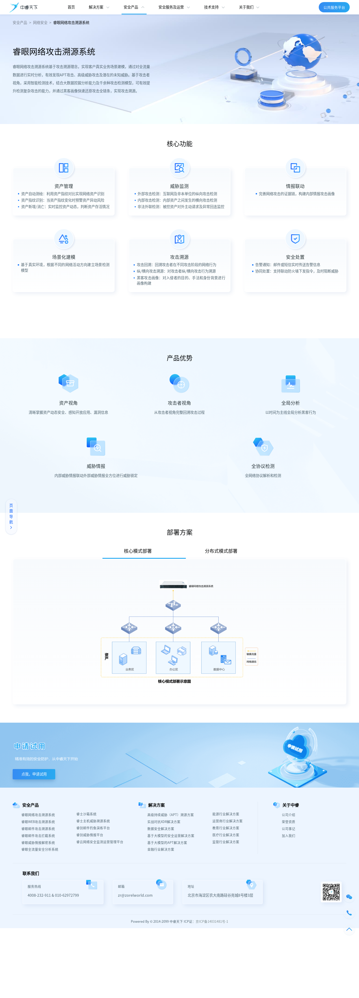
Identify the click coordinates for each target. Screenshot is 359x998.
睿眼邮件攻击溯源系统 (38, 828)
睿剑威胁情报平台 (89, 834)
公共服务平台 (334, 7)
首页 (71, 7)
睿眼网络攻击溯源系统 (71, 22)
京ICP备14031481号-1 (212, 921)
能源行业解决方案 (225, 814)
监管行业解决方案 (225, 841)
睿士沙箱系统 (86, 814)
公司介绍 (288, 814)
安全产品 (131, 7)
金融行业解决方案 (160, 849)
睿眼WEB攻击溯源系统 (38, 821)
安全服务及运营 (171, 7)
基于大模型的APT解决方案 (167, 842)
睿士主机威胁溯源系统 (93, 821)
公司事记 (288, 828)
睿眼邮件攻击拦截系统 (38, 835)
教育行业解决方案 (225, 828)
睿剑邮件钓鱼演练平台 (93, 828)
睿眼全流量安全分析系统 (39, 849)
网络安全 (40, 22)
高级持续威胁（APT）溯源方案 (170, 814)
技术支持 (211, 7)
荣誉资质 (288, 821)
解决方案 (96, 7)
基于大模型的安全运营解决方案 (170, 835)
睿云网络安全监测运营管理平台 (99, 841)
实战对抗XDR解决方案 (163, 821)
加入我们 (288, 835)
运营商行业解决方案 (227, 821)
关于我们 (246, 7)
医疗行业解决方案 (225, 834)
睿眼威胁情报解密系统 (38, 842)
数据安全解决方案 (160, 828)
